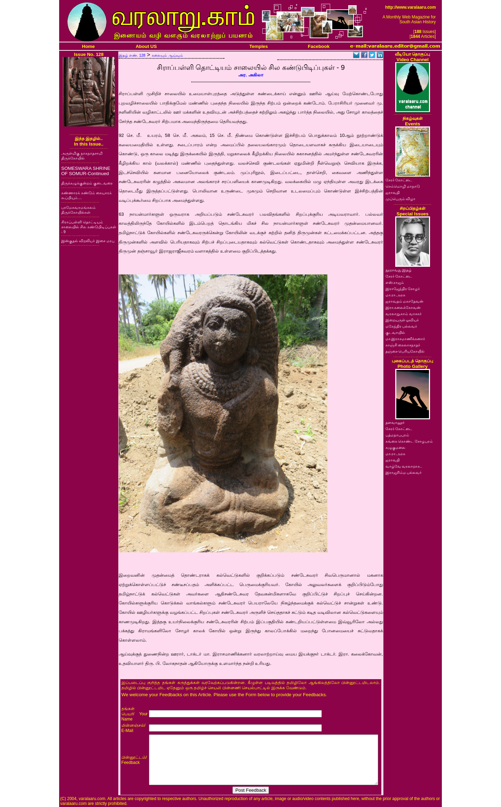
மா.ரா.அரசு (395, 295)
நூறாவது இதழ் (398, 270)
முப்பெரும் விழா (400, 199)
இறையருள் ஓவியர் (402, 320)
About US (146, 46)
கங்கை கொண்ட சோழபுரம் (409, 441)
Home (88, 46)
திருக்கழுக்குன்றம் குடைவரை (87, 183)
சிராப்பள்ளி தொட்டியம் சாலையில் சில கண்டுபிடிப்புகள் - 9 (88, 227)
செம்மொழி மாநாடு (402, 186)
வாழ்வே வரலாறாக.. (403, 466)
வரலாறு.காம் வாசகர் (403, 314)
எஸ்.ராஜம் (394, 282)
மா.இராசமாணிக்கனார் (405, 339)
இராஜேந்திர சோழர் (402, 289)
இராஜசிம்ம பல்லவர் (403, 472)
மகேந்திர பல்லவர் (401, 326)
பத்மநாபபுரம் (397, 435)
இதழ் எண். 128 (132, 55)
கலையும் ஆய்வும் (167, 55)
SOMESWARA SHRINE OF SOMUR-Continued (85, 171)
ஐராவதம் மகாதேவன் (404, 301)
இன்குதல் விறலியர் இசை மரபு (87, 241)
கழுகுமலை (395, 447)
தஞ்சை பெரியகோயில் (405, 351)
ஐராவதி (392, 192)
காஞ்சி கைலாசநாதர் (403, 345)
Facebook (318, 46)
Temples (258, 46)
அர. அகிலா (250, 74)
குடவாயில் (395, 332)
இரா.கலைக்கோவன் (403, 307)
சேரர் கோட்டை (399, 180)
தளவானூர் (395, 422)
